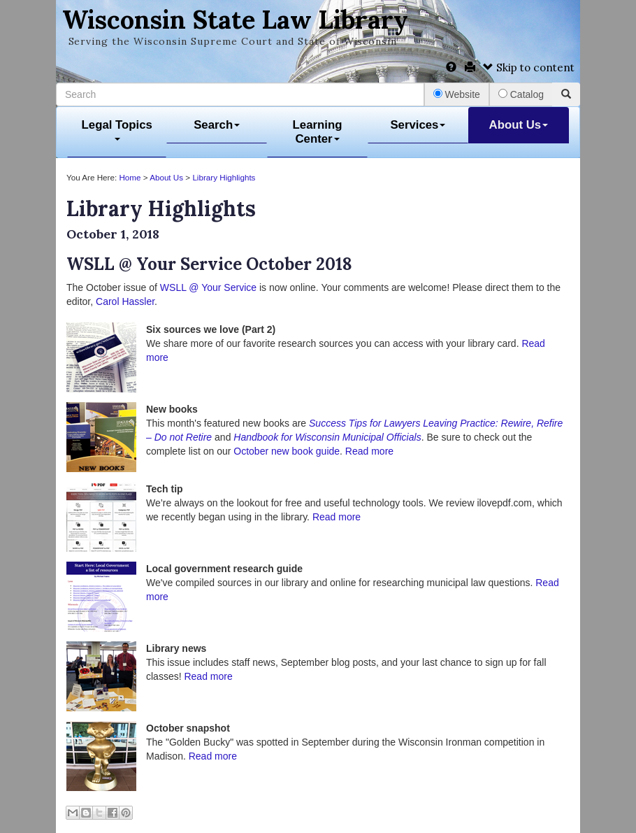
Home (129, 177)
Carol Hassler (125, 301)
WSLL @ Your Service (208, 287)
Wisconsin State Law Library (235, 19)
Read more (369, 451)
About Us (519, 124)
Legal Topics (117, 129)
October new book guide (286, 451)
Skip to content (528, 67)
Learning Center (317, 131)
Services (417, 124)
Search (217, 124)
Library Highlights (223, 177)
